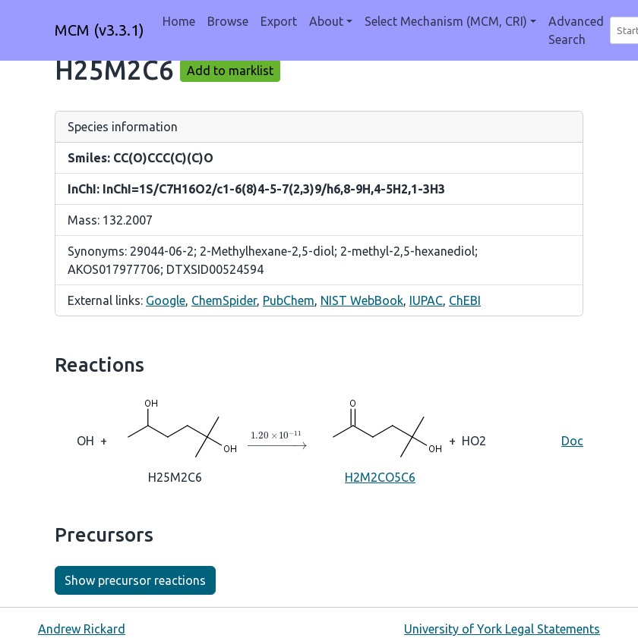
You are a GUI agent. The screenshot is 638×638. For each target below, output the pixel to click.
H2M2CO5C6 (380, 439)
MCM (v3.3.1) (99, 30)
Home (179, 21)
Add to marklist (230, 70)
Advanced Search (576, 30)
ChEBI (465, 300)
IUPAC (426, 300)
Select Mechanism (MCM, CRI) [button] (446, 21)
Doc (572, 441)
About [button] (326, 21)
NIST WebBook (362, 300)
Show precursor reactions (135, 580)
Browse (227, 21)
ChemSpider (224, 300)
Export (279, 21)
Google (165, 300)
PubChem (288, 300)
